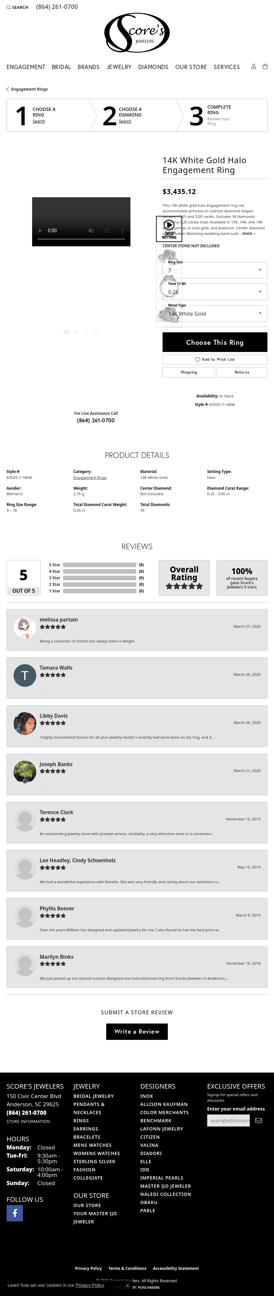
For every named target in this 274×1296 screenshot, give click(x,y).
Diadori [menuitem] (151, 1153)
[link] (56, 7)
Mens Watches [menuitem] (92, 1145)
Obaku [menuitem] (149, 1202)
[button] (18, 7)
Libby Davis (54, 715)
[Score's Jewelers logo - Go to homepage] (137, 33)
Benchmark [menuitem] (155, 1120)
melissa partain (59, 619)
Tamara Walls (56, 667)
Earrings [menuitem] (85, 1129)
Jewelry (119, 67)
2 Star (54, 584)
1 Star (54, 591)
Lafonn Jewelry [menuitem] (161, 1129)
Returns (242, 372)
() (141, 565)
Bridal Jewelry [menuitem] (93, 1096)
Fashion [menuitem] (84, 1169)
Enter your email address (236, 1109)
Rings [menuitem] (81, 1120)
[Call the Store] (27, 1112)
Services (227, 67)
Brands (89, 67)
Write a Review (136, 1031)
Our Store (191, 67)
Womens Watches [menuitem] (96, 1153)
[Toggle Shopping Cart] (265, 66)
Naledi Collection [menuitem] (165, 1194)
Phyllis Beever (57, 908)
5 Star (54, 565)
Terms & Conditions (127, 1268)
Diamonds (153, 67)
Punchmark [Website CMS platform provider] (149, 1287)
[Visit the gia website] (147, 1248)
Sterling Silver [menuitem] (94, 1161)
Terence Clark (56, 812)
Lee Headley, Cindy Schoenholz (78, 860)
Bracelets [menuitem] (86, 1137)
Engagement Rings (29, 89)
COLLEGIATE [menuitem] (88, 1178)
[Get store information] (28, 1121)
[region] (81, 271)
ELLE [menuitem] (145, 1161)
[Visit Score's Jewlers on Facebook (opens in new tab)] (15, 1213)
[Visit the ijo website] (126, 1248)
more (248, 233)
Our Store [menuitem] (87, 1205)
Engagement (26, 67)
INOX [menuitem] (146, 1096)
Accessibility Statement (176, 1268)
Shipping (189, 372)
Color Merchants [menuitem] (164, 1112)
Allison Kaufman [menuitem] (164, 1104)
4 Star (54, 571)
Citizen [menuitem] (150, 1137)
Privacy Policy (88, 1268)
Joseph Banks (56, 764)
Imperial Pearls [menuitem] (162, 1178)
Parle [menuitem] (147, 1210)
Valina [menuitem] (149, 1145)
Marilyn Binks (56, 957)
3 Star (54, 578)
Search (39, 121)
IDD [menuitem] (144, 1169)
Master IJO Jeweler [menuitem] (165, 1186)
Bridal (61, 67)
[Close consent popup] (127, 1285)
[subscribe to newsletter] (258, 1120)
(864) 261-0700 (96, 420)
